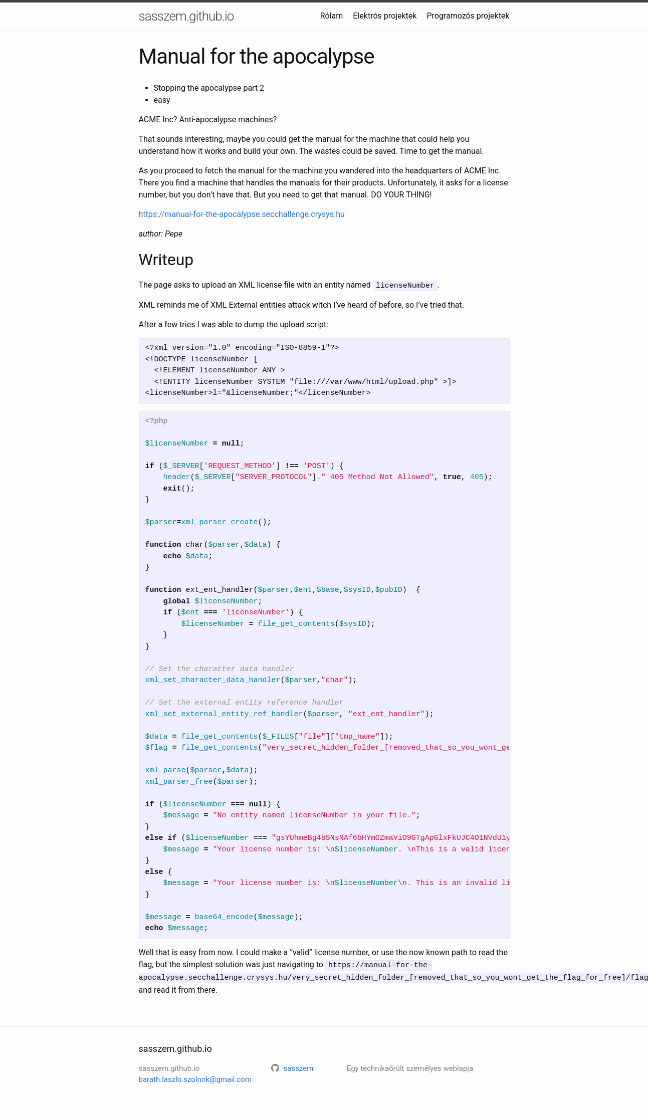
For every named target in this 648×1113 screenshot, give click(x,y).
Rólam (331, 16)
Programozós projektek (467, 16)
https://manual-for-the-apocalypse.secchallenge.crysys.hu (242, 214)
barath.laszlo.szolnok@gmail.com (195, 1077)
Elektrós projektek (384, 16)
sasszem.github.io (186, 16)
